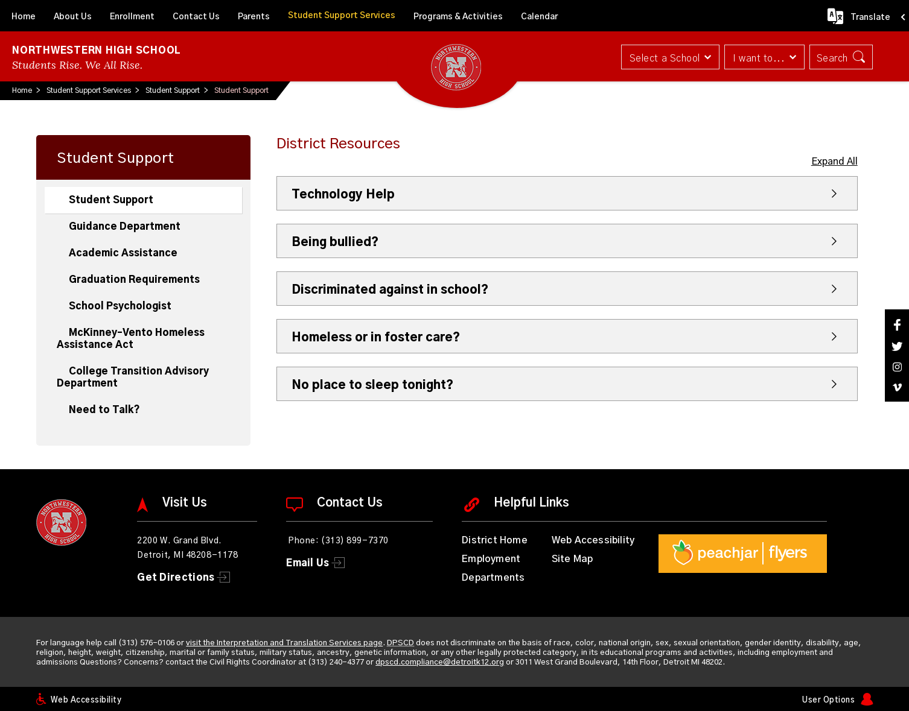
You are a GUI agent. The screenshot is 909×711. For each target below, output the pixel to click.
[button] (670, 57)
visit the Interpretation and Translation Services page (284, 643)
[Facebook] (897, 324)
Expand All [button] (834, 161)
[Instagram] (897, 367)
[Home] (23, 15)
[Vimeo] (897, 387)
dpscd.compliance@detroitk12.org (439, 662)
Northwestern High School (96, 50)
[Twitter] (897, 346)
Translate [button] (870, 17)
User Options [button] (828, 700)
